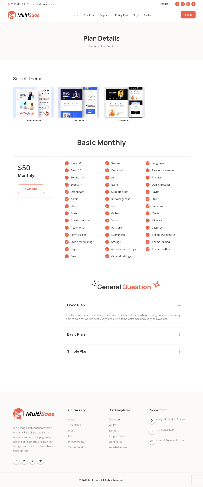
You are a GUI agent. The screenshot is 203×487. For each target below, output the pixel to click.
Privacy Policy (76, 444)
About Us (89, 15)
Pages (103, 15)
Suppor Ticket (116, 438)
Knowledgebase (117, 450)
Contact (148, 15)
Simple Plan (77, 351)
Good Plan (76, 305)
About (71, 422)
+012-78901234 (161, 433)
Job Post (113, 427)
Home (75, 15)
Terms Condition (78, 450)
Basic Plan (76, 334)
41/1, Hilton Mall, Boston (167, 422)
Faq (70, 438)
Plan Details (107, 46)
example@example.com (166, 443)
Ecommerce (115, 444)
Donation (114, 422)
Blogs (136, 15)
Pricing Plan (121, 15)
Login (188, 14)
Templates (74, 427)
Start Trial (31, 188)
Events (112, 433)
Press (71, 433)
